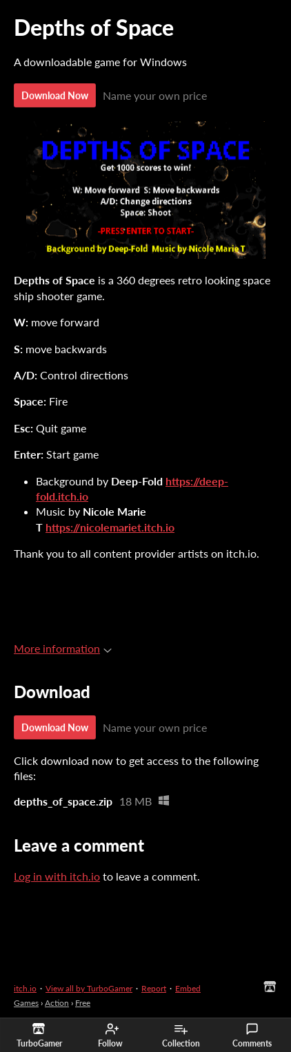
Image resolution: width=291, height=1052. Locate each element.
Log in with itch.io (57, 876)
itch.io (25, 988)
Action (57, 1003)
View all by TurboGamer (89, 988)
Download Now (54, 95)
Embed (188, 988)
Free (82, 1003)
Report (153, 988)
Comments (252, 1035)
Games (26, 1003)
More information (63, 648)
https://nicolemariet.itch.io (110, 527)
